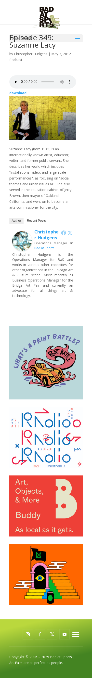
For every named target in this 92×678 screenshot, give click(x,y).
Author (16, 220)
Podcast (15, 59)
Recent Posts (36, 220)
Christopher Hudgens (30, 53)
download (17, 92)
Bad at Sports (44, 248)
